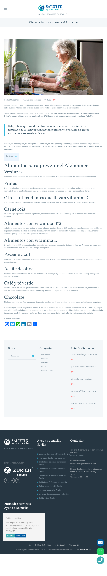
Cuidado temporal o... (81, 379)
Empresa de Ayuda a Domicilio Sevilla (54, 454)
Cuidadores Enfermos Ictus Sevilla (53, 482)
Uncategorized (47, 370)
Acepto (10, 536)
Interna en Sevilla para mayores (52, 458)
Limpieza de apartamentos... (84, 354)
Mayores (37, 100)
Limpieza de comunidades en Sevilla (53, 494)
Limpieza (44, 358)
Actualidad (29, 100)
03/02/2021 (14, 100)
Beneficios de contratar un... (84, 403)
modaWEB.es (85, 549)
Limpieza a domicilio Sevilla (50, 490)
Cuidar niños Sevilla (47, 498)
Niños (43, 366)
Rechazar (20, 536)
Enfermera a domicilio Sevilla (50, 486)
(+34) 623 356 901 (77, 455)
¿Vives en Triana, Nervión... (84, 391)
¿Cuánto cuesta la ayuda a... (84, 366)
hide (15, 156)
